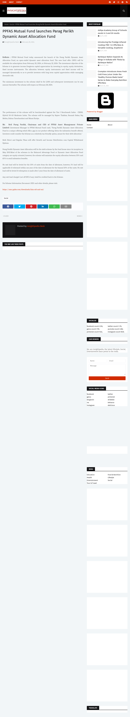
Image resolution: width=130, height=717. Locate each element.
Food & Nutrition (114, 475)
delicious (111, 405)
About (11, 2)
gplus (89, 397)
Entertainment (92, 480)
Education (91, 475)
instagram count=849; (116, 332)
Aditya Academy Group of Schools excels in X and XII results (112, 31)
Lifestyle (111, 477)
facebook (90, 394)
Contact (19, 2)
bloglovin (90, 400)
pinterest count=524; (94, 332)
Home (4, 2)
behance (111, 402)
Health (89, 477)
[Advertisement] (43, 272)
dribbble (111, 400)
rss (88, 402)
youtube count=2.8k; (115, 329)
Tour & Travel (92, 483)
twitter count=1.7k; (115, 326)
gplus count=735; (93, 329)
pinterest (111, 397)
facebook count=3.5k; (95, 326)
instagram (90, 405)
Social (12, 24)
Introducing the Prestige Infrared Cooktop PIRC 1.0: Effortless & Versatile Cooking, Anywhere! (112, 45)
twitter (110, 394)
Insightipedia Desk (12, 42)
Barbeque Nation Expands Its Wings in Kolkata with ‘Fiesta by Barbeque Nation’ (111, 60)
